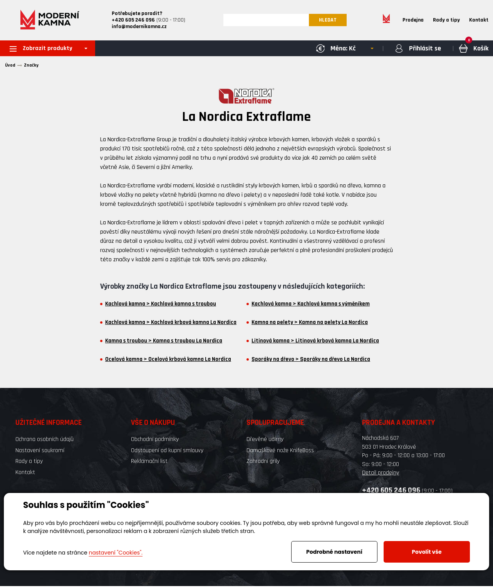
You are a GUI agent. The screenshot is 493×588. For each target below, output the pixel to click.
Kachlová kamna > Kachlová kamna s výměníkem (311, 305)
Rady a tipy (446, 20)
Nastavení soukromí (39, 452)
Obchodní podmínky (155, 441)
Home (386, 20)
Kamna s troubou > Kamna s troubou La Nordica (163, 342)
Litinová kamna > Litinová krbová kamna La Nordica (315, 342)
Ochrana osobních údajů (44, 441)
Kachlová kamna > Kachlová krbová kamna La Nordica (170, 324)
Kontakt (478, 20)
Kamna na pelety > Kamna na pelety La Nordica (310, 324)
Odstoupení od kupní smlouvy (167, 452)
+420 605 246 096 (391, 492)
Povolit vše (426, 552)
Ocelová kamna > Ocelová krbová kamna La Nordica (168, 361)
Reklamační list (149, 463)
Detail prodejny (380, 474)
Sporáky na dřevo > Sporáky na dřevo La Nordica (311, 361)
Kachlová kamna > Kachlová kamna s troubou (160, 305)
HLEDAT (330, 20)
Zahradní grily (263, 463)
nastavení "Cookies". (116, 552)
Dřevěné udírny (264, 441)
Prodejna (413, 20)
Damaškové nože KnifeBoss (280, 452)
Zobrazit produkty (44, 49)
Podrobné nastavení (334, 552)
